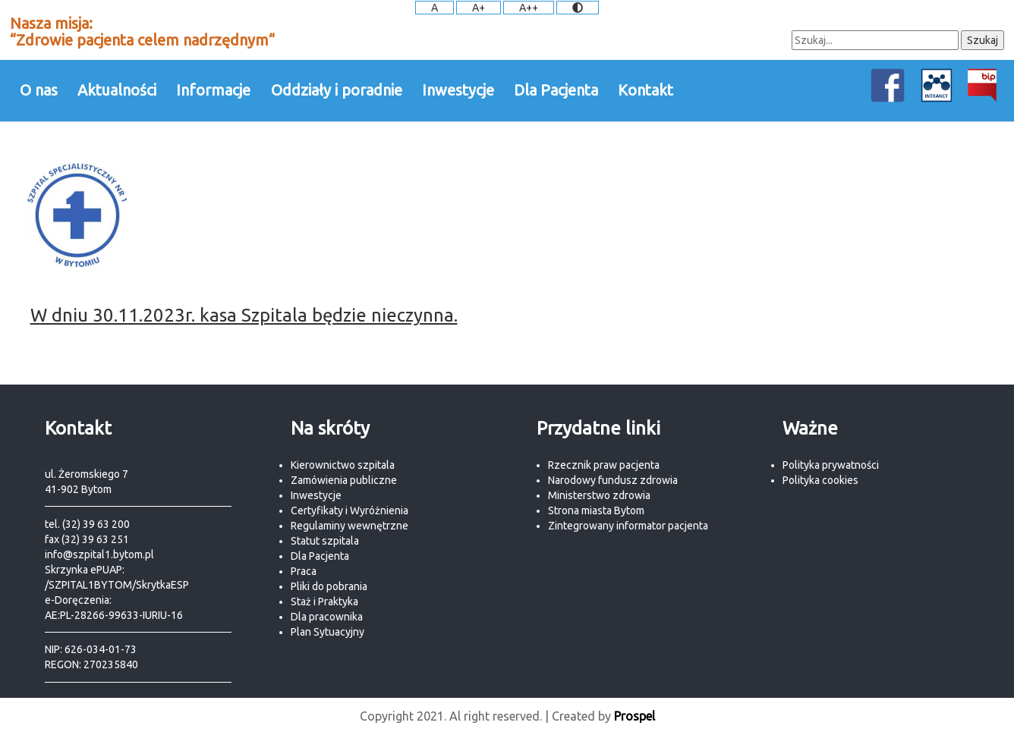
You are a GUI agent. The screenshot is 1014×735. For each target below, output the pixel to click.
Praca (303, 571)
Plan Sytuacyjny (327, 632)
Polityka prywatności (831, 465)
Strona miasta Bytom (596, 510)
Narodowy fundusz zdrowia (613, 480)
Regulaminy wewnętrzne (349, 526)
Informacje (213, 90)
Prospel (634, 716)
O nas (39, 90)
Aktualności (116, 90)
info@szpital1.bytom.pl (99, 554)
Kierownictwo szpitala (343, 465)
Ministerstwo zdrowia (599, 495)
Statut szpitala (325, 541)
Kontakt (645, 90)
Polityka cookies (820, 480)
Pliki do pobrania (329, 586)
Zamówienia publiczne (344, 480)
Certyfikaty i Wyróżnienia (349, 510)
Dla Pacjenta (556, 90)
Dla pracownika (327, 617)
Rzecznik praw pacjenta (604, 465)
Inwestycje (458, 90)
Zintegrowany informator (608, 526)
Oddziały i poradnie (336, 90)
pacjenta (688, 526)
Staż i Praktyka (324, 601)
